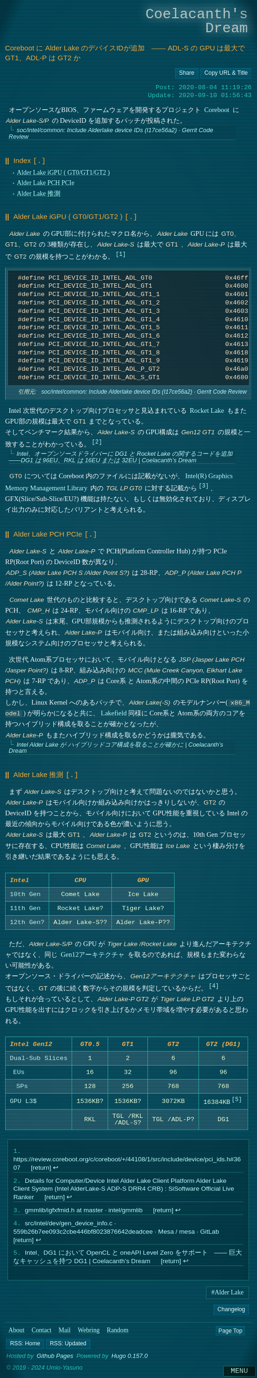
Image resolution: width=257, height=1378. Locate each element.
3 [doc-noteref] (203, 484)
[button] (25, 1348)
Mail (65, 1334)
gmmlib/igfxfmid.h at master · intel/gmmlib (83, 1212)
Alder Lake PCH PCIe (45, 182)
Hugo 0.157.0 (129, 1360)
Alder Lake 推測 (38, 192)
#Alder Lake (228, 1296)
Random (117, 1334)
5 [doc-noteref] (236, 1100)
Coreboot (216, 109)
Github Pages (55, 1360)
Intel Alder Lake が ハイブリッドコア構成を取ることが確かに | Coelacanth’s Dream (115, 745)
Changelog (231, 1313)
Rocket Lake (207, 408)
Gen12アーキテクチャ (92, 953)
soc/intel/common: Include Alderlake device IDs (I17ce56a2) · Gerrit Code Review (110, 133)
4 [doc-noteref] (213, 984)
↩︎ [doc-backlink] (56, 1168)
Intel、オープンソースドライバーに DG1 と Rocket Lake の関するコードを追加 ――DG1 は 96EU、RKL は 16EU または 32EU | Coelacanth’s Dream (120, 455)
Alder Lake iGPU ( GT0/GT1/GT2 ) (63, 171)
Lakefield (113, 710)
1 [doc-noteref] (120, 252)
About (16, 1334)
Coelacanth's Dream (197, 21)
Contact (41, 1334)
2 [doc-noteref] (96, 440)
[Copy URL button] (186, 73)
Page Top (230, 1334)
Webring (89, 1334)
